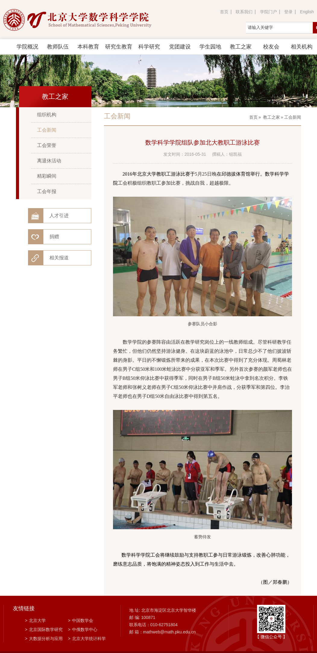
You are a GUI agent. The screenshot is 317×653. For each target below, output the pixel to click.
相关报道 (59, 257)
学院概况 (27, 47)
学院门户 (268, 11)
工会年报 (46, 191)
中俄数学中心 (82, 629)
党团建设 (180, 47)
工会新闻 (46, 130)
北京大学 (35, 620)
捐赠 (54, 236)
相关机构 (301, 47)
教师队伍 (58, 47)
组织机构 (46, 114)
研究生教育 (118, 47)
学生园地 (210, 47)
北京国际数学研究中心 (44, 630)
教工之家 (241, 47)
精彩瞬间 (46, 176)
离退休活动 (49, 160)
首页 (224, 11)
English (307, 11)
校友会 (271, 47)
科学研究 (149, 47)
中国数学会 (80, 620)
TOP (309, 641)
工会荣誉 (46, 145)
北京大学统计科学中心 (87, 639)
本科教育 (88, 47)
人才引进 (59, 215)
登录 (288, 11)
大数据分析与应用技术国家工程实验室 (44, 639)
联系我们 (244, 11)
